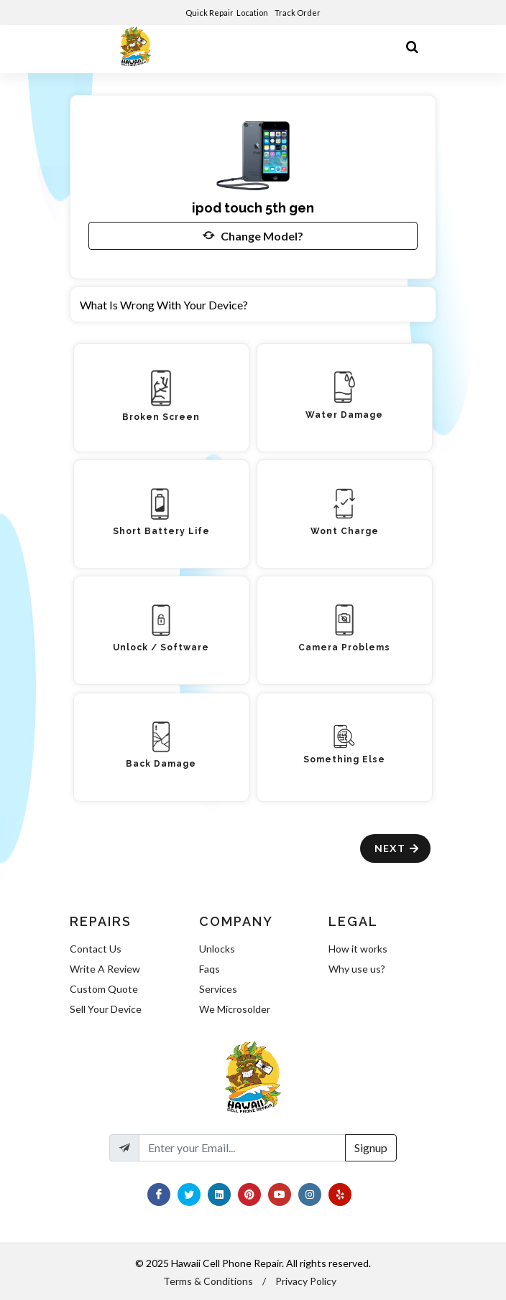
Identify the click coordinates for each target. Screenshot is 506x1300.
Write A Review (105, 969)
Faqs (209, 969)
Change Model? (253, 235)
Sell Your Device (106, 1009)
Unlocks (217, 949)
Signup (370, 1147)
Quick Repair (209, 12)
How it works (357, 949)
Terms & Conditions (208, 1281)
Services (218, 989)
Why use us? (356, 969)
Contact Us (95, 949)
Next (397, 848)
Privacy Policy (305, 1281)
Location (253, 12)
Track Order (298, 12)
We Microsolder (234, 1009)
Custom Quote (104, 989)
